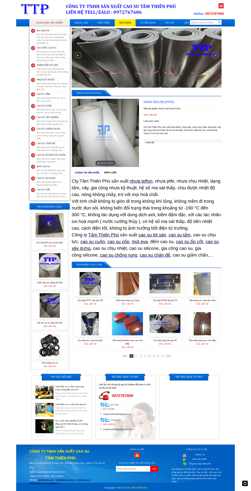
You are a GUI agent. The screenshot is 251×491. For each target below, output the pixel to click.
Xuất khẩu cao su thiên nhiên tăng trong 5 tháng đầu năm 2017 (69, 388)
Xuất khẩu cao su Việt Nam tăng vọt (70, 404)
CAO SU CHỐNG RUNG (48, 129)
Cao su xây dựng (200, 475)
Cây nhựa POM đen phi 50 (165, 300)
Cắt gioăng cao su (49, 363)
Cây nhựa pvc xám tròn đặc (90, 340)
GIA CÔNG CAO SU (46, 48)
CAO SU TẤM (43, 94)
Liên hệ (188, 22)
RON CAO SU (43, 166)
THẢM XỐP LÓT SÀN (47, 65)
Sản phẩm (125, 22)
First (125, 356)
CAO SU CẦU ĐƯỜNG (48, 117)
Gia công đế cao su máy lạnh (49, 243)
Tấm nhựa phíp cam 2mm (127, 300)
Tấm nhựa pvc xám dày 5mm (202, 300)
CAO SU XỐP (43, 189)
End (168, 356)
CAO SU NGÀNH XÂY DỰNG (51, 155)
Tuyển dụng (148, 22)
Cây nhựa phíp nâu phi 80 (165, 340)
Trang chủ (81, 22)
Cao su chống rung (186, 478)
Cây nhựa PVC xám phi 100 (90, 300)
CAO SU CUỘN (44, 106)
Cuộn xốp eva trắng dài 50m (50, 283)
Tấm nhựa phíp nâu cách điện (202, 340)
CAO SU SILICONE (46, 178)
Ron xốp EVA (43, 30)
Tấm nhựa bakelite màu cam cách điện (127, 342)
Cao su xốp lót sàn (205, 469)
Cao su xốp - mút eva (206, 472)
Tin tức (170, 22)
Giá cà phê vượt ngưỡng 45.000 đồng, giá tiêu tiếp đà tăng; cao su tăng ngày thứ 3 (71, 423)
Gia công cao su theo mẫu (184, 469)
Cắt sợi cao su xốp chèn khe (49, 323)
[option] (105, 133)
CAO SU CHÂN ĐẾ (46, 143)
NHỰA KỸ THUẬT (46, 79)
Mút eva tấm (189, 472)
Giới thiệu (103, 22)
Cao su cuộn (185, 475)
